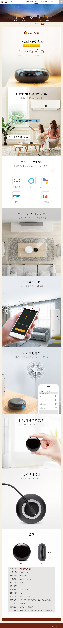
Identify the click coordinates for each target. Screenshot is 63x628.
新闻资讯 (31, 1)
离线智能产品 (35, 23)
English (57, 1)
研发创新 (40, 1)
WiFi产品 (20, 23)
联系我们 (45, 1)
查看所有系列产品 (31, 619)
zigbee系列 (43, 23)
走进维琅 (27, 1)
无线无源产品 (27, 23)
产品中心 (36, 1)
